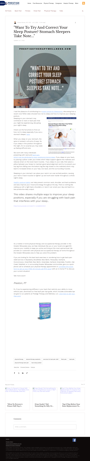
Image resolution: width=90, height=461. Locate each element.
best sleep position (37, 362)
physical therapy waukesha (33, 359)
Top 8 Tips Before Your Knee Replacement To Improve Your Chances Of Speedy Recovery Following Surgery (72, 405)
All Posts (8, 11)
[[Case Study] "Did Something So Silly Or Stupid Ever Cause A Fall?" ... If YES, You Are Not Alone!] (45, 394)
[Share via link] (27, 373)
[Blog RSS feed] (83, 3)
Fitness (27, 11)
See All (83, 384)
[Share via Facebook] (14, 373)
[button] (49, 3)
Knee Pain (37, 11)
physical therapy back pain (22, 362)
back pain (71, 359)
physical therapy (19, 359)
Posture (33, 367)
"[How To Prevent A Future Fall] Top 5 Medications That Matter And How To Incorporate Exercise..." (17, 405)
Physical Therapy (50, 11)
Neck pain (64, 359)
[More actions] (75, 22)
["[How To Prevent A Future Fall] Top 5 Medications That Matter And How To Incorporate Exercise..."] (17, 394)
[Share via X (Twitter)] (18, 373)
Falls (61, 11)
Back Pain (18, 11)
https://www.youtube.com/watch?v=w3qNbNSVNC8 (30, 206)
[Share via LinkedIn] (23, 373)
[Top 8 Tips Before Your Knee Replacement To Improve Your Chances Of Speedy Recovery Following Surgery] (72, 394)
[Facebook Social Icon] (74, 440)
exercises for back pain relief (50, 359)
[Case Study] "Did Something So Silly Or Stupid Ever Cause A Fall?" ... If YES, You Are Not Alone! (45, 405)
